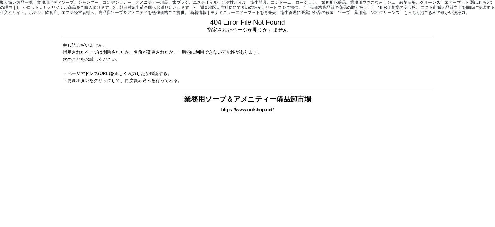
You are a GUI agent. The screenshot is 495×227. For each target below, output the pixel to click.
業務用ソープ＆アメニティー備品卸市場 (247, 99)
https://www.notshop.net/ (247, 109)
